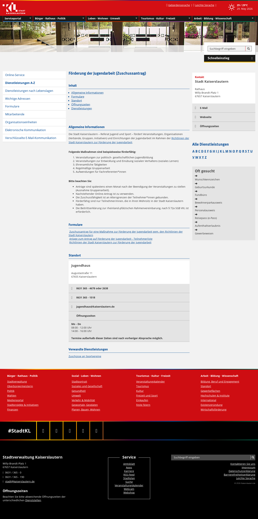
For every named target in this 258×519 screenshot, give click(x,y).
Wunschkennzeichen (207, 179)
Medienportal (15, 400)
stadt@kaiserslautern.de (20, 481)
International (208, 400)
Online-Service (15, 75)
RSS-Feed (129, 474)
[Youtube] (69, 431)
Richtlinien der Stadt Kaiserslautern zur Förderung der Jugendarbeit (110, 242)
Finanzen (12, 409)
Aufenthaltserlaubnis (207, 225)
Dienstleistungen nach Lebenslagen (29, 91)
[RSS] (96, 431)
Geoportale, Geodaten (85, 405)
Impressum (248, 467)
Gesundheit (79, 391)
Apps (129, 467)
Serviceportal (18, 18)
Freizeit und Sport (147, 395)
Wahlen (11, 395)
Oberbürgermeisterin (20, 386)
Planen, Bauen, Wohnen (86, 409)
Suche (129, 481)
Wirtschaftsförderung (213, 409)
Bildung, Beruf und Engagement (220, 381)
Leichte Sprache (204, 5)
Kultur (140, 391)
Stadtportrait (79, 381)
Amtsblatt (129, 464)
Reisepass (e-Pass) (206, 218)
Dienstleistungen (81, 108)
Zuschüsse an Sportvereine (85, 356)
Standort (76, 100)
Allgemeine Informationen (87, 93)
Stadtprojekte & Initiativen (23, 405)
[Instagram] (83, 431)
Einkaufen (142, 400)
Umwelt (76, 395)
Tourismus (142, 386)
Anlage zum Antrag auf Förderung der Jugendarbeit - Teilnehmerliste (110, 238)
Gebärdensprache (179, 5)
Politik (10, 391)
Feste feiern (143, 405)
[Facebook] (43, 431)
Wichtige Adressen (17, 99)
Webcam (129, 489)
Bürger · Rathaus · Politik (59, 18)
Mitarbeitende (14, 114)
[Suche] (248, 49)
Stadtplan (129, 478)
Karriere (129, 471)
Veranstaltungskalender (150, 381)
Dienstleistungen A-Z (20, 83)
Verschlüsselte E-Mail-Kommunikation (30, 138)
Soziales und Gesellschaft (87, 386)
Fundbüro (201, 195)
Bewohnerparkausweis (208, 202)
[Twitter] (56, 431)
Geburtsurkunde (205, 187)
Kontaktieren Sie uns (242, 464)
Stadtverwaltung (17, 381)
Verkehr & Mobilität (83, 400)
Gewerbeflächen (210, 391)
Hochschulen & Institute (215, 395)
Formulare (12, 106)
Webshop (129, 492)
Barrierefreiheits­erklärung (239, 474)
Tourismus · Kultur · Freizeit (165, 18)
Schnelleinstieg (231, 58)
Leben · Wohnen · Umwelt (112, 18)
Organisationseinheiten (21, 122)
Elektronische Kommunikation (25, 130)
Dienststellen (33, 500)
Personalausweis (205, 210)
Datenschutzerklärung (242, 471)
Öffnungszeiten (80, 104)
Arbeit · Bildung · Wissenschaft (223, 18)
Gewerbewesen (204, 233)
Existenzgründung (212, 405)
